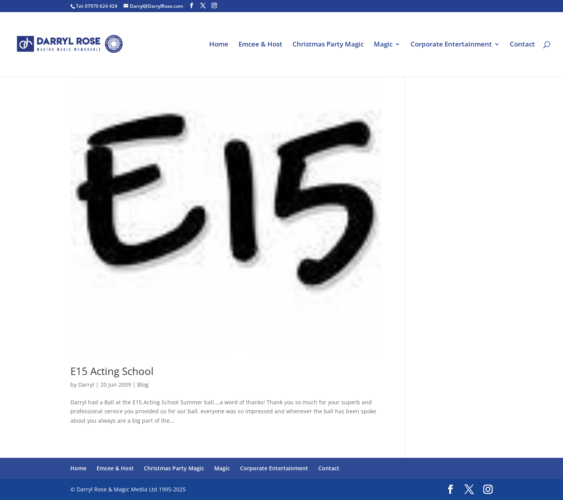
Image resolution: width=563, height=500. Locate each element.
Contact (522, 44)
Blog (143, 384)
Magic (383, 44)
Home (218, 44)
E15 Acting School (112, 371)
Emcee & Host (260, 44)
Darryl (86, 384)
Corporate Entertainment (451, 44)
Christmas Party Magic (328, 44)
